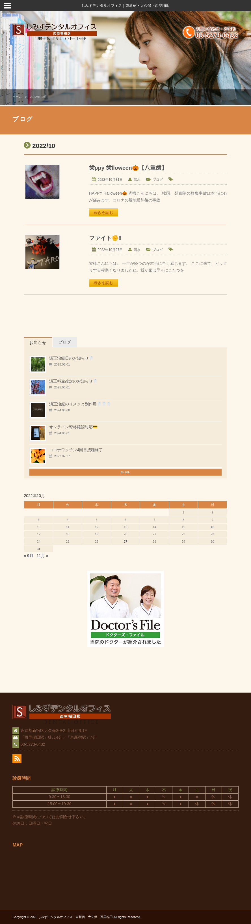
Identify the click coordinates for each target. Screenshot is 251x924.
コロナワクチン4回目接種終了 (76, 450)
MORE (125, 472)
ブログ (158, 180)
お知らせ (37, 342)
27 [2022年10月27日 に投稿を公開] (125, 541)
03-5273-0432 (32, 744)
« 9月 (28, 555)
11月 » (42, 555)
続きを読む (103, 212)
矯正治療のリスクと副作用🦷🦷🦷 (80, 404)
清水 (137, 180)
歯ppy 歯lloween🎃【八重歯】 (128, 168)
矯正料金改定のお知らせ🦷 (73, 381)
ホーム (17, 96)
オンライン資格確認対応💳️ (73, 427)
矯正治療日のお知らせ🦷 (71, 358)
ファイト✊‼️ (105, 238)
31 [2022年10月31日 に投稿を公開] (38, 549)
